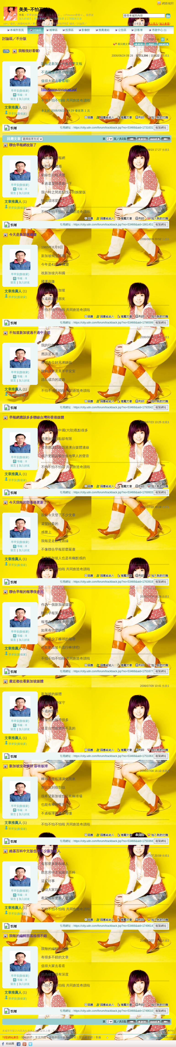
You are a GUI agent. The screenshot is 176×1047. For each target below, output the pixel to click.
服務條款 (54, 1037)
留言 (13, 99)
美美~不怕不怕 (33, 9)
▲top (171, 1030)
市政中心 (157, 30)
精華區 (51, 30)
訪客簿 (136, 30)
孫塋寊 (89, 15)
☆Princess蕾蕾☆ (73, 15)
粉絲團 (10, 1043)
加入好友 (24, 99)
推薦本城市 (40, 18)
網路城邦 (168, 3)
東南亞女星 (39, 23)
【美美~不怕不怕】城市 (61, 23)
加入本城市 (25, 18)
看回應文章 (121, 44)
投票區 (68, 30)
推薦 (165, 55)
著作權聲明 (69, 1037)
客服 (98, 1037)
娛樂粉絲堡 (24, 23)
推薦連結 (102, 30)
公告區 (120, 30)
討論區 (35, 30)
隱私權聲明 (86, 1037)
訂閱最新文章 (74, 18)
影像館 (84, 30)
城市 (12, 23)
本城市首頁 (15, 30)
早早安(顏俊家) (35, 15)
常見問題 (40, 1037)
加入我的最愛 (56, 18)
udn (5, 23)
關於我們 (26, 1037)
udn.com (169, 1037)
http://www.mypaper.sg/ (59, 89)
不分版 (21, 39)
